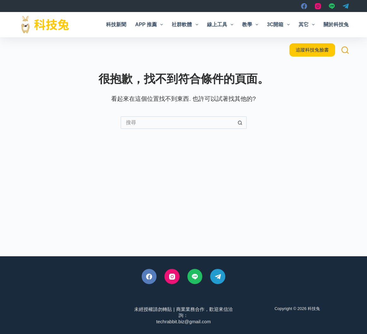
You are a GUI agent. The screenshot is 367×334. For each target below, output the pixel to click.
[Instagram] (318, 6)
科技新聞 (116, 24)
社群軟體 (186, 24)
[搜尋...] (177, 122)
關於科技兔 (336, 24)
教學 (251, 24)
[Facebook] (304, 6)
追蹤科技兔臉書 (312, 49)
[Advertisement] (183, 202)
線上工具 (221, 24)
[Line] (332, 6)
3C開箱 (279, 24)
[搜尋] (345, 50)
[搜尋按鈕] (240, 122)
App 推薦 (150, 24)
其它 (308, 24)
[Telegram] (346, 6)
